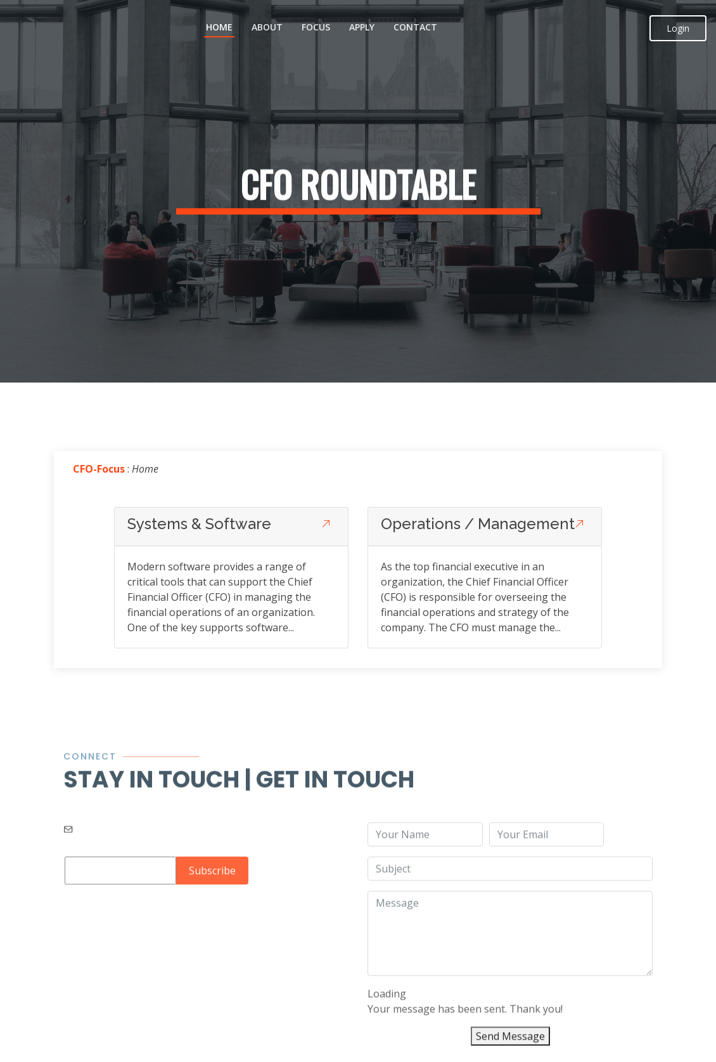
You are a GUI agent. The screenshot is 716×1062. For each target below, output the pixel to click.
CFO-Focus (99, 471)
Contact (415, 27)
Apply (361, 27)
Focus (316, 27)
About (267, 27)
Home (219, 27)
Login (678, 28)
